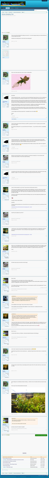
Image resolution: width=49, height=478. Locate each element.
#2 (46, 91)
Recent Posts (3, 9)
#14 (46, 309)
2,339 (8, 323)
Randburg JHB (7, 307)
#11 (46, 251)
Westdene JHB (7, 199)
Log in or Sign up (44, 0)
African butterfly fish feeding (7, 458)
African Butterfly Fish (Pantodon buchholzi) (9, 461)
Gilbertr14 (4, 284)
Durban (8, 46)
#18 (46, 370)
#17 (46, 354)
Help (42, 475)
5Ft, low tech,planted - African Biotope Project (10, 464)
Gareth (12, 370)
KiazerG (11, 15)
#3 (46, 117)
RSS (47, 475)
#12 (46, 269)
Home (44, 475)
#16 (46, 338)
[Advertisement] (24, 24)
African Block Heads (9, 467)
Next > (8, 32)
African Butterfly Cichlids (6, 462)
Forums (7, 8)
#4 (46, 129)
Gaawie (4, 161)
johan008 (4, 251)
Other (6, 15)
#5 (46, 148)
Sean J (4, 302)
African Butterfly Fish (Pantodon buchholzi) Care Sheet (15, 459)
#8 (46, 208)
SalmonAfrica (5, 101)
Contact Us (39, 475)
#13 (46, 290)
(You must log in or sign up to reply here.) (41, 435)
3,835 (8, 304)
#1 (46, 41)
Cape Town (7, 273)
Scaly (4, 193)
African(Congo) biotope (6, 465)
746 (8, 287)
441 (8, 44)
